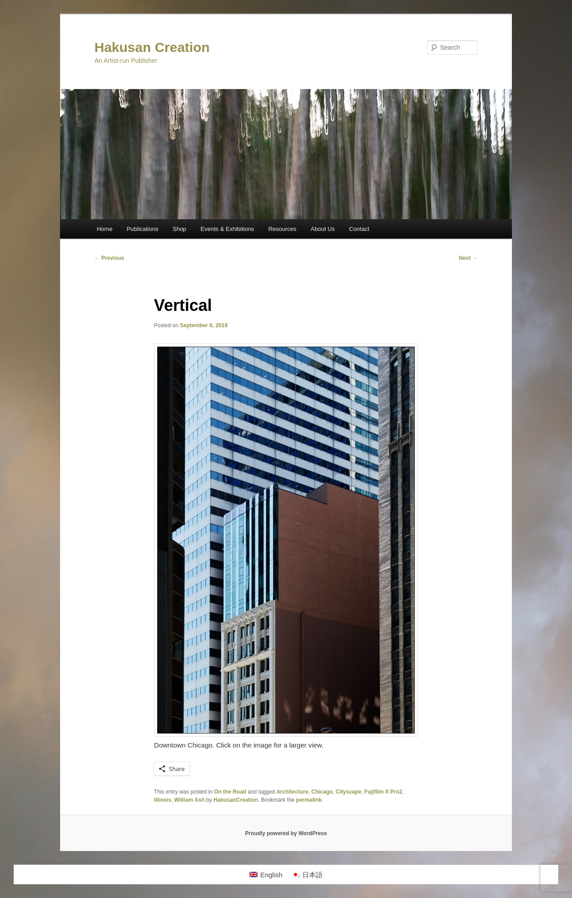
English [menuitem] (271, 875)
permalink (309, 800)
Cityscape (348, 792)
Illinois (162, 800)
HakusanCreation (235, 800)
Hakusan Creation (152, 47)
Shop (179, 229)
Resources (282, 229)
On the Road (230, 792)
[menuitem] (266, 874)
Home (105, 229)
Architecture (293, 792)
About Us (323, 229)
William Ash (189, 800)
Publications (142, 229)
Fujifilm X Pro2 (383, 792)
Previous (109, 258)
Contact (359, 229)
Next (468, 258)
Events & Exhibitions (227, 229)
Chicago (322, 792)
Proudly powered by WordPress (286, 833)
